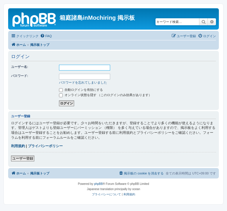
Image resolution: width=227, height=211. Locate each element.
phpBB (98, 183)
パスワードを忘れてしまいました (83, 82)
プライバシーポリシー (45, 146)
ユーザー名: (19, 66)
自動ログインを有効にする (81, 89)
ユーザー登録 (22, 158)
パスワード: (19, 75)
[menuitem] (46, 36)
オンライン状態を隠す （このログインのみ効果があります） (105, 95)
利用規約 (18, 146)
